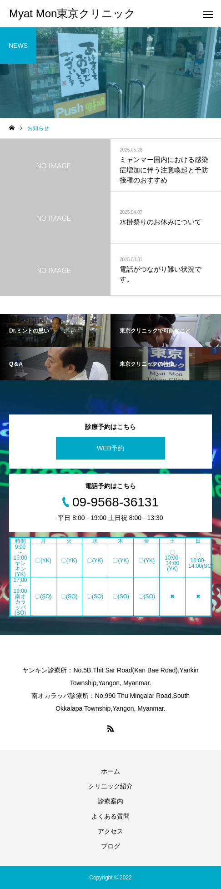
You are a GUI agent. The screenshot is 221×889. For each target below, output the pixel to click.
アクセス (110, 831)
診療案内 (110, 801)
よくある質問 (110, 816)
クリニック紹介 (110, 786)
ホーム (110, 771)
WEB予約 (110, 448)
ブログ (110, 846)
